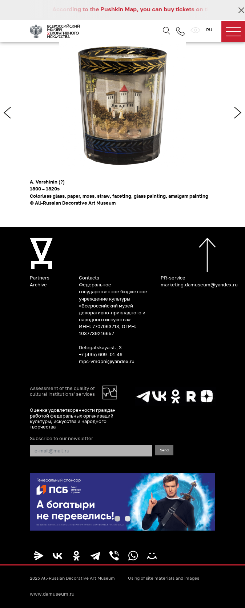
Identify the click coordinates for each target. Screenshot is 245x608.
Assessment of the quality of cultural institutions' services (62, 391)
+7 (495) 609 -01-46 (100, 354)
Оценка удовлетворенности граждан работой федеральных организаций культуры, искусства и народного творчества (73, 418)
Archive (38, 284)
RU (209, 29)
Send (164, 450)
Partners (39, 278)
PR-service (173, 278)
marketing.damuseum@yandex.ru (199, 284)
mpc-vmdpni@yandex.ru (106, 361)
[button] (117, 519)
